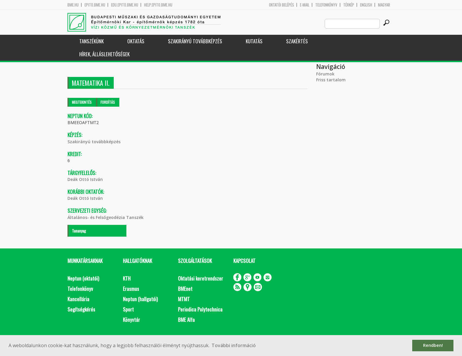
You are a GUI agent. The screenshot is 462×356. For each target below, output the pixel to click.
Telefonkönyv (326, 5)
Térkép (348, 5)
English (366, 5)
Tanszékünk (91, 41)
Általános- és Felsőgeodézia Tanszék (105, 217)
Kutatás (254, 41)
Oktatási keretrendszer (200, 278)
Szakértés (297, 41)
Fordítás (107, 102)
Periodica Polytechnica (200, 309)
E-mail (304, 5)
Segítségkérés (81, 309)
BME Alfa (186, 319)
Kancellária (78, 299)
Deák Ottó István (85, 179)
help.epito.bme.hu (158, 5)
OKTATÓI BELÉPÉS (281, 5)
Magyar (384, 5)
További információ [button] (234, 345)
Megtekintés (82, 102)
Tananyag (79, 231)
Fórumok (325, 74)
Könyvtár (131, 319)
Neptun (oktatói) (83, 278)
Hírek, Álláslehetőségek (104, 54)
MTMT (184, 299)
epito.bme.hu (95, 5)
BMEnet (185, 288)
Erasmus (131, 288)
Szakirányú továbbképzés (195, 41)
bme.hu (73, 5)
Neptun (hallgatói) (140, 299)
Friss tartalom (331, 80)
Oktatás (135, 41)
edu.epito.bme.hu (124, 5)
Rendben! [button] (433, 345)
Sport (128, 309)
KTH (127, 278)
